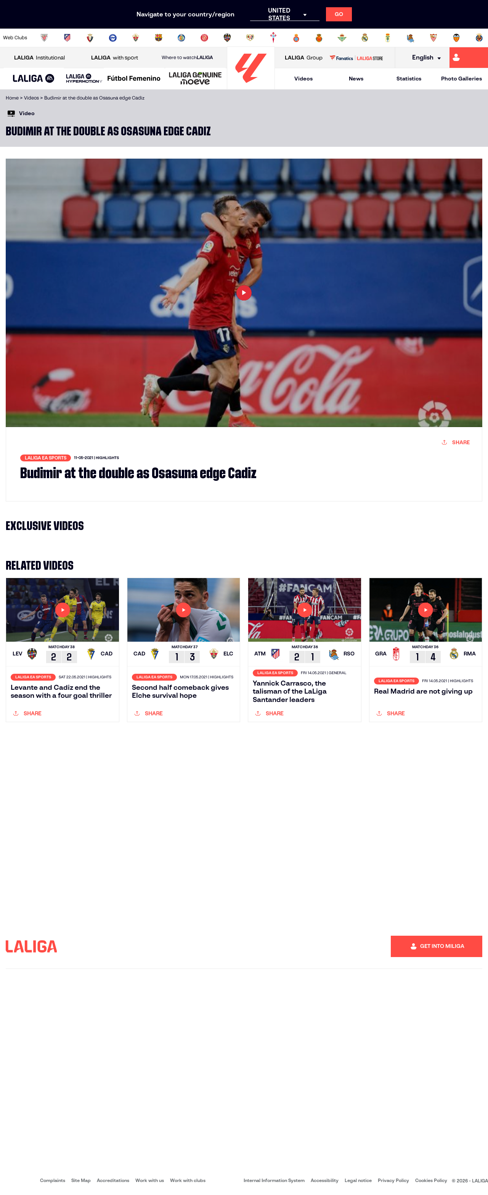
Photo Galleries (461, 78)
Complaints (52, 1180)
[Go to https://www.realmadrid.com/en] (365, 37)
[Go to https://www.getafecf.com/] (181, 37)
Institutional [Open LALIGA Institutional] (39, 58)
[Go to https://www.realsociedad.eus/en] (410, 37)
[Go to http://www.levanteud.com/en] (227, 37)
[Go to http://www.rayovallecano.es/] (250, 37)
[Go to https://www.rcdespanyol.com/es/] (296, 37)
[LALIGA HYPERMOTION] (84, 79)
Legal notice (358, 1180)
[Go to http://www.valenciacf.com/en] (456, 37)
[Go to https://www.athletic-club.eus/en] (44, 37)
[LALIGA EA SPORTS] (33, 79)
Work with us (149, 1180)
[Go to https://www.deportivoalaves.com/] (113, 37)
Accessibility (325, 1180)
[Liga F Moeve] (134, 79)
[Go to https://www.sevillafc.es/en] (433, 37)
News (356, 78)
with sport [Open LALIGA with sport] (114, 58)
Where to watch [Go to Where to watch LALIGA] (187, 57)
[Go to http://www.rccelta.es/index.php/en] (273, 37)
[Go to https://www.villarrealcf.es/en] (479, 37)
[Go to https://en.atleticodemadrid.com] (67, 37)
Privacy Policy (393, 1180)
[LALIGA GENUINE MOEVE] (195, 79)
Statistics (408, 78)
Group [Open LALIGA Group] (304, 58)
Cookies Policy (431, 1180)
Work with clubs (187, 1180)
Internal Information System (274, 1180)
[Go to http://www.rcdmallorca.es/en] (319, 37)
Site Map (81, 1180)
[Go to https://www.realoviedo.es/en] (387, 37)
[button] (33, 78)
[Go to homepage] (250, 86)
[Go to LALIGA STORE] (356, 57)
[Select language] (424, 57)
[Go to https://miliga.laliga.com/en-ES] (468, 57)
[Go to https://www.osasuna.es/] (90, 37)
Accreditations (113, 1180)
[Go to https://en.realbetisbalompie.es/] (342, 37)
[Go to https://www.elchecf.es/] (135, 37)
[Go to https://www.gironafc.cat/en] (204, 37)
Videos (303, 78)
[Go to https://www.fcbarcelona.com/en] (158, 37)
